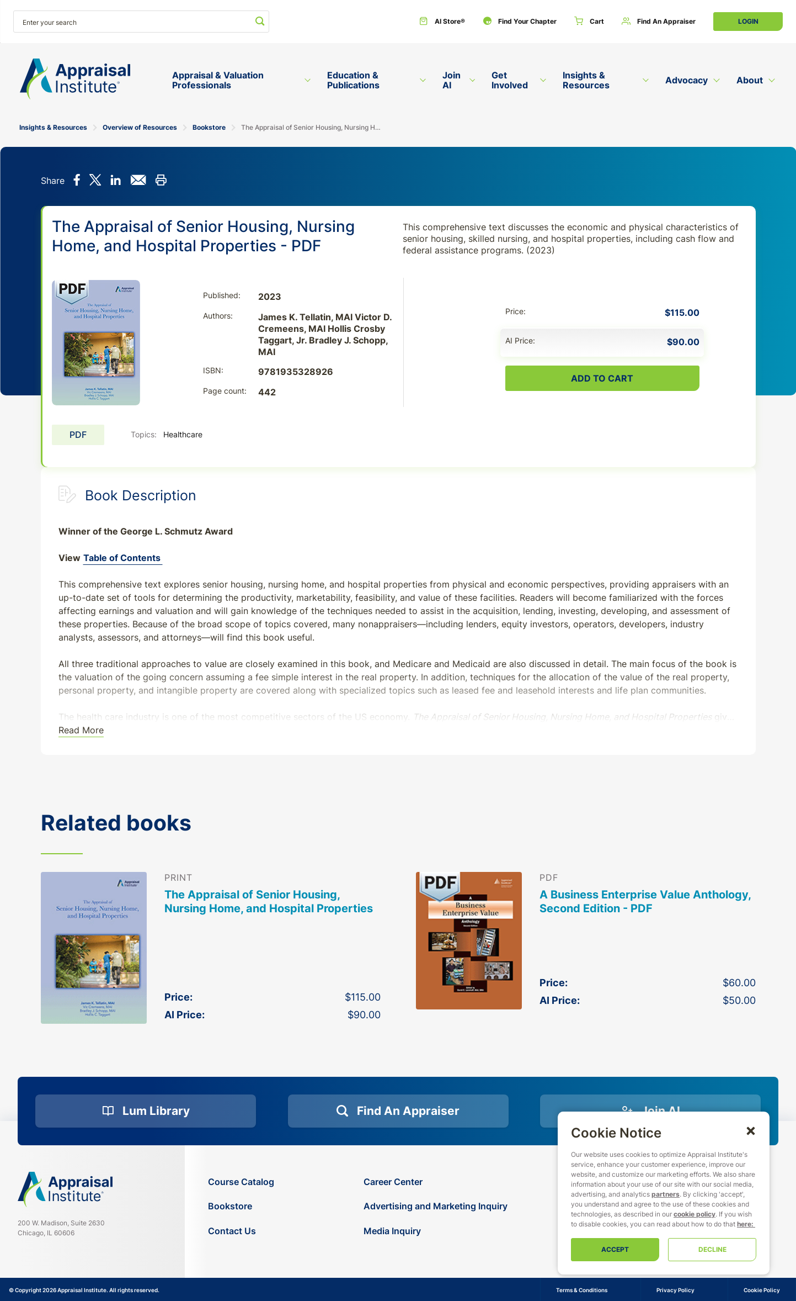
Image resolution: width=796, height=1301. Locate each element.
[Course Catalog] (241, 1182)
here (744, 1224)
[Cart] (589, 21)
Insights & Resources (53, 127)
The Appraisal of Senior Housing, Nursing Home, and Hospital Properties (268, 901)
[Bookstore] (241, 1206)
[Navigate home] (65, 1189)
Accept (615, 1249)
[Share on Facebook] (77, 181)
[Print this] (161, 181)
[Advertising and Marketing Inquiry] (435, 1206)
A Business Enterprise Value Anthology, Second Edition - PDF (645, 901)
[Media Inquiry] (435, 1231)
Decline (712, 1249)
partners (665, 1194)
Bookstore (209, 127)
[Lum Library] (145, 1111)
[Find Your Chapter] (520, 21)
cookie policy (694, 1214)
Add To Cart (602, 378)
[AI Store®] (442, 21)
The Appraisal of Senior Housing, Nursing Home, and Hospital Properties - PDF (311, 127)
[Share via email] (138, 181)
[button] (750, 1130)
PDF (78, 434)
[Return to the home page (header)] (75, 79)
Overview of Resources (140, 127)
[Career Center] (435, 1182)
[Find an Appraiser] (659, 21)
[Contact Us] (241, 1231)
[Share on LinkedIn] (115, 181)
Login (748, 21)
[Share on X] (95, 181)
